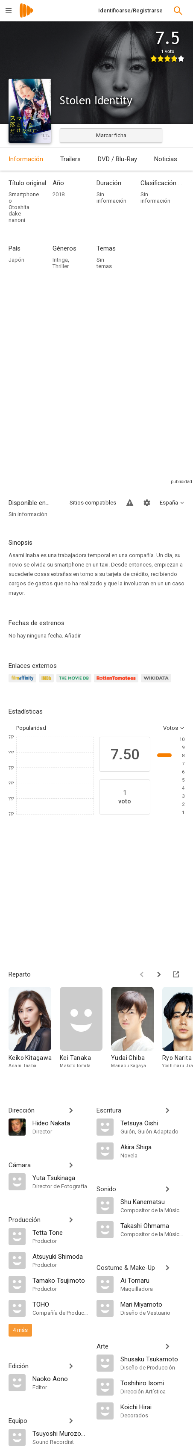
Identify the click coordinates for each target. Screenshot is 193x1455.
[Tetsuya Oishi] (152, 1123)
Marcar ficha (111, 135)
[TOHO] (60, 1304)
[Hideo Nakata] (60, 1123)
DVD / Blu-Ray (117, 159)
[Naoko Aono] (60, 1378)
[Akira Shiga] (152, 1146)
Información (26, 159)
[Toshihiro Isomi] (152, 1382)
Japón (16, 260)
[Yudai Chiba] (136, 1032)
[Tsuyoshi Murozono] (60, 1433)
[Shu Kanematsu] (152, 1201)
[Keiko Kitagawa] (34, 1032)
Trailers (70, 159)
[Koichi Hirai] (152, 1406)
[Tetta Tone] (60, 1232)
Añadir (72, 635)
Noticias (165, 159)
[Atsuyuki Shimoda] (60, 1256)
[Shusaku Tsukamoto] (152, 1359)
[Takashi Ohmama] (152, 1225)
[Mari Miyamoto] (152, 1304)
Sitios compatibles (93, 502)
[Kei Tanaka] (85, 1032)
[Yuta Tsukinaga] (60, 1177)
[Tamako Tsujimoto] (60, 1280)
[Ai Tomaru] (152, 1280)
